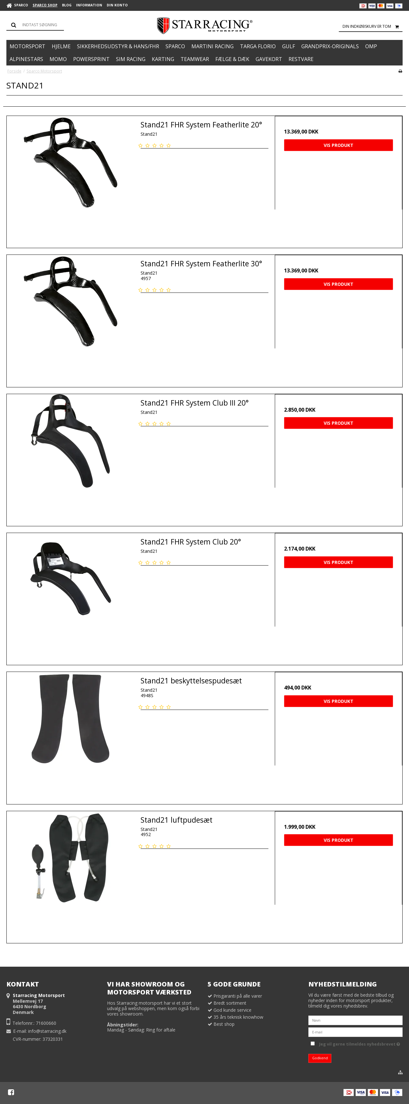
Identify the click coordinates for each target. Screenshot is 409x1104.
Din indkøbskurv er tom (373, 26)
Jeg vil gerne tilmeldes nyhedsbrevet (359, 1043)
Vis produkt (338, 145)
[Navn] (355, 1020)
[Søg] (35, 25)
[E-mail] (355, 1032)
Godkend (320, 1058)
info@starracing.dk (47, 1031)
